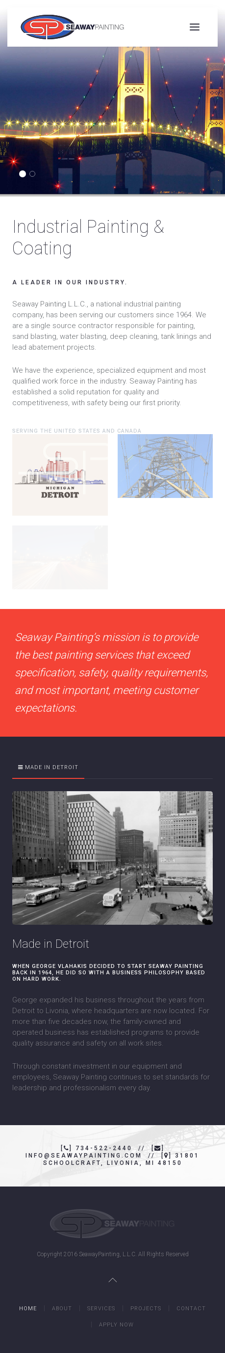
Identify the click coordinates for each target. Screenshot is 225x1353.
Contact (191, 1308)
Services (101, 1308)
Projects (145, 1308)
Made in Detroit (51, 767)
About (62, 1308)
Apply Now (116, 1325)
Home (28, 1308)
